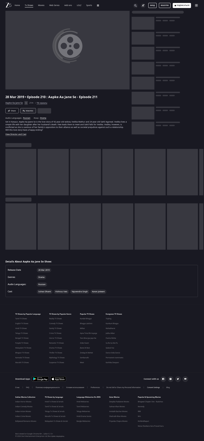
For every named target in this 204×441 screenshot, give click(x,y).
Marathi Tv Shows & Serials (55, 416)
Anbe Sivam (84, 343)
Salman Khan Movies (117, 406)
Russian (26, 118)
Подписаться (181, 5)
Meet (82, 362)
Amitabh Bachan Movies (118, 411)
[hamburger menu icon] (196, 5)
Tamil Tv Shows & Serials (54, 406)
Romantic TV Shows (56, 343)
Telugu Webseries (83, 411)
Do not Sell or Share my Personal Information (123, 387)
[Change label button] (143, 5)
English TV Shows (21, 323)
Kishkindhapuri (143, 421)
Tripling (108, 318)
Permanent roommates (114, 357)
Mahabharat (110, 328)
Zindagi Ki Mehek (86, 353)
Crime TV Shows (55, 333)
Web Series (54, 5)
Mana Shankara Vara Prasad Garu (151, 426)
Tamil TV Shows (21, 318)
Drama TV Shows (55, 348)
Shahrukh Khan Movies (117, 416)
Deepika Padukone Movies (119, 401)
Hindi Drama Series (84, 416)
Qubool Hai (110, 348)
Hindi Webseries (83, 401)
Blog (168, 387)
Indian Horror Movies (23, 401)
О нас (17, 387)
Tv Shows (29, 5)
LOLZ (79, 5)
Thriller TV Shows (55, 353)
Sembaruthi (84, 357)
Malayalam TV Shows (23, 348)
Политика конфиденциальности (48, 387)
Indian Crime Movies (23, 416)
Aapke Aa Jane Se (14, 103)
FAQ (27, 387)
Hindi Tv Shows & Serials (54, 401)
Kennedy (141, 406)
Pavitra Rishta (111, 338)
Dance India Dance (113, 353)
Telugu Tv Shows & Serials (55, 411)
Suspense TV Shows (56, 362)
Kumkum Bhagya (112, 323)
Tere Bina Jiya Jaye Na (88, 338)
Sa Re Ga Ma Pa (112, 343)
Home (17, 5)
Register (165, 5)
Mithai (82, 328)
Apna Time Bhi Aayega (88, 333)
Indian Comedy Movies (24, 406)
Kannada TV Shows (22, 357)
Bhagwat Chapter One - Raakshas (150, 401)
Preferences (95, 387)
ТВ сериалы (42, 103)
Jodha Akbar (110, 333)
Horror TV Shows (55, 338)
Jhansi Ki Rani (85, 348)
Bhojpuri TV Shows (22, 353)
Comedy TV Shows (56, 323)
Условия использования (75, 387)
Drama (43, 118)
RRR (139, 411)
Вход (152, 5)
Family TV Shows (55, 328)
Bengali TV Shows (22, 338)
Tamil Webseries (83, 406)
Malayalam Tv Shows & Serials (56, 421)
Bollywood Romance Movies (25, 421)
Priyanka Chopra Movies (118, 421)
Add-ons (68, 5)
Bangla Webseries (83, 421)
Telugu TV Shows (21, 333)
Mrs (139, 416)
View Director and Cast (15, 134)
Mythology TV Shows (57, 357)
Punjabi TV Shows (21, 343)
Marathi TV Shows (22, 362)
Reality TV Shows (55, 318)
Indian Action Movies (23, 411)
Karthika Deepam (112, 362)
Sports (89, 5)
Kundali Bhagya (86, 318)
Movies (41, 5)
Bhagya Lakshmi (86, 323)
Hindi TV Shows (21, 328)
